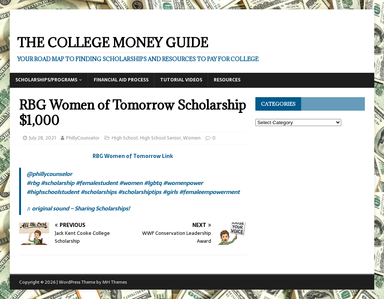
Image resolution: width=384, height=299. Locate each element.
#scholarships (99, 192)
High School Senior (160, 138)
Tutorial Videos (181, 80)
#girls (170, 192)
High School (125, 138)
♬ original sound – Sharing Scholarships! (78, 208)
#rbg (33, 183)
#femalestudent (97, 183)
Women (192, 138)
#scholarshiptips (139, 192)
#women (130, 183)
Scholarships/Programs (46, 80)
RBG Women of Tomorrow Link (133, 156)
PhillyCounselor (83, 138)
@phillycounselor (49, 174)
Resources (227, 80)
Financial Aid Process (121, 80)
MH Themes (114, 282)
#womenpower (183, 183)
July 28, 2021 (42, 138)
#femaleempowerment (209, 192)
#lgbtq (153, 183)
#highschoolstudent (53, 192)
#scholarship (57, 183)
